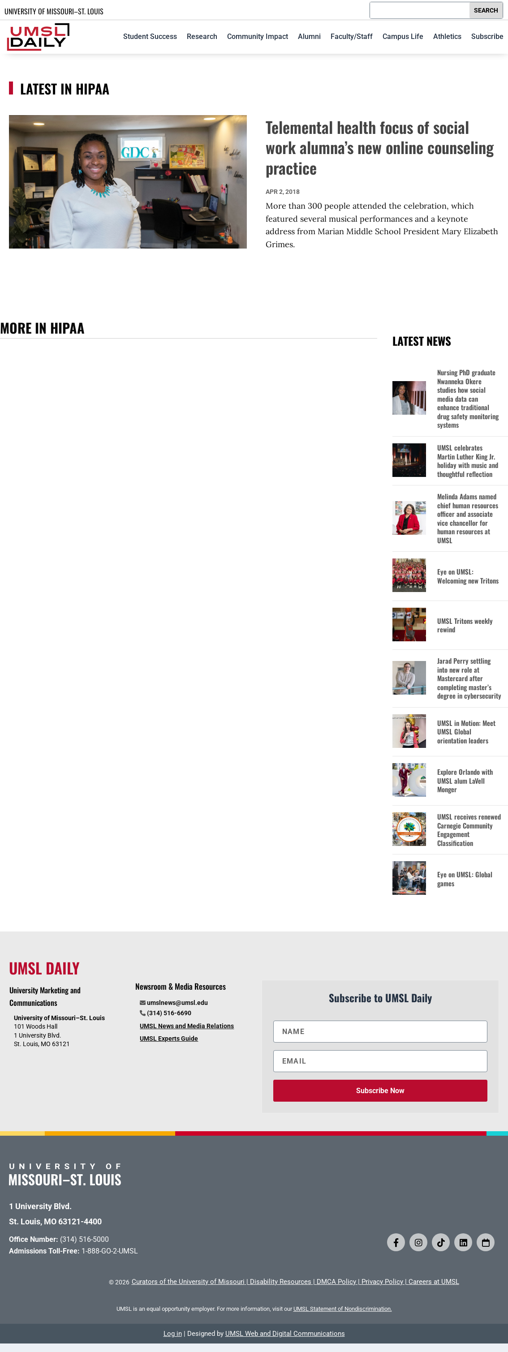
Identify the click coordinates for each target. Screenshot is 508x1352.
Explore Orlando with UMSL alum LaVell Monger (465, 781)
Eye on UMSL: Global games (464, 879)
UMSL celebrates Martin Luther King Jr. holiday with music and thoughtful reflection (467, 460)
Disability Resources (280, 1282)
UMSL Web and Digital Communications (285, 1334)
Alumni (309, 36)
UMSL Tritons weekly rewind (465, 625)
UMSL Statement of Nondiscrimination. (342, 1308)
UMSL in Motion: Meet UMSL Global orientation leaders (466, 732)
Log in (173, 1334)
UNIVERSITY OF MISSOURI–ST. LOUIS (53, 11)
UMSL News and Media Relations (187, 1026)
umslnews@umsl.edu (177, 1002)
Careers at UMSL (434, 1282)
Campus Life (403, 36)
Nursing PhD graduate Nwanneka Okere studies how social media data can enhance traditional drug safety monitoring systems (468, 398)
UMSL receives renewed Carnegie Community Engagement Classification (469, 829)
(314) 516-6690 (169, 1013)
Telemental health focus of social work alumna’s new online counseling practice (380, 147)
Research (202, 36)
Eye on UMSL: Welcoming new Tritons (468, 576)
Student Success (150, 36)
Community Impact (257, 36)
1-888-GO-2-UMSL (110, 1251)
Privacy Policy (382, 1282)
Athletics (447, 36)
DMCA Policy (336, 1282)
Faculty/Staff (352, 36)
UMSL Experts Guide (169, 1038)
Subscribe (487, 36)
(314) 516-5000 (84, 1239)
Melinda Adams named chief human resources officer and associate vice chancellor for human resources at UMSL (467, 518)
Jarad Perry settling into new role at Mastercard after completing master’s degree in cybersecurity (469, 678)
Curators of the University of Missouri (188, 1282)
